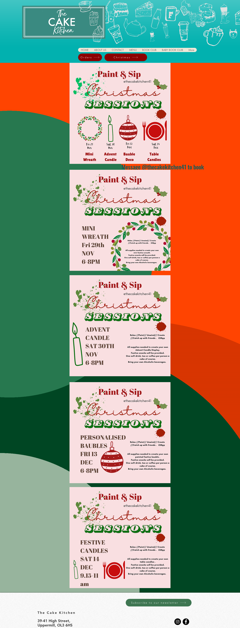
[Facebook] (186, 621)
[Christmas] (126, 57)
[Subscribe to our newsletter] (159, 602)
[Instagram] (177, 621)
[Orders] (90, 57)
